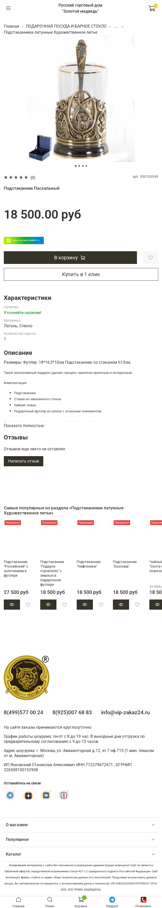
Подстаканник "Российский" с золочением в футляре (16, 569)
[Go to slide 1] (75, 166)
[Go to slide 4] (86, 166)
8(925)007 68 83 (72, 712)
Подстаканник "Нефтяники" (89, 564)
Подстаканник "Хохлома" (125, 564)
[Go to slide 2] (79, 166)
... (116, 26)
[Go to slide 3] (83, 166)
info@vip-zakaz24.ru (125, 712)
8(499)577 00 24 (23, 712)
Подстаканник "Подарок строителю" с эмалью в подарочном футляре (52, 573)
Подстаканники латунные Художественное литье (50, 32)
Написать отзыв (23, 461)
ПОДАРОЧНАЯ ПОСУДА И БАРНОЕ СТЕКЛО (66, 26)
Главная (11, 26)
